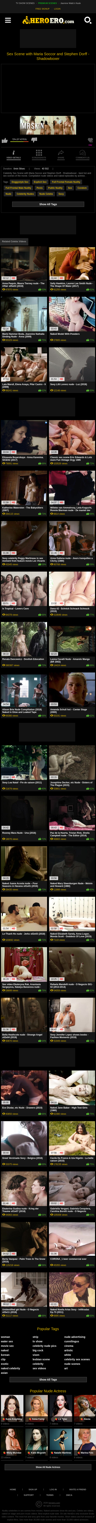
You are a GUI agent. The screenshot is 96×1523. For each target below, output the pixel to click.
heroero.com (54, 1503)
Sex (70, 188)
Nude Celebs (46, 194)
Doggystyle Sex (20, 182)
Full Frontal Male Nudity (18, 188)
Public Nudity (55, 188)
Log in (53, 1489)
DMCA (69, 1495)
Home (13, 1489)
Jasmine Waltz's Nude (71, 3)
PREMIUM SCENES (47, 3)
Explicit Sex (40, 182)
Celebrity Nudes (25, 194)
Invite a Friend (77, 1489)
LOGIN (57, 9)
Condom (82, 188)
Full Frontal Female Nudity (66, 182)
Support (29, 1495)
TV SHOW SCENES (25, 3)
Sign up (33, 1489)
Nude (8, 194)
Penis (40, 188)
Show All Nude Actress (48, 1467)
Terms (50, 1495)
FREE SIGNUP (43, 9)
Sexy (61, 194)
